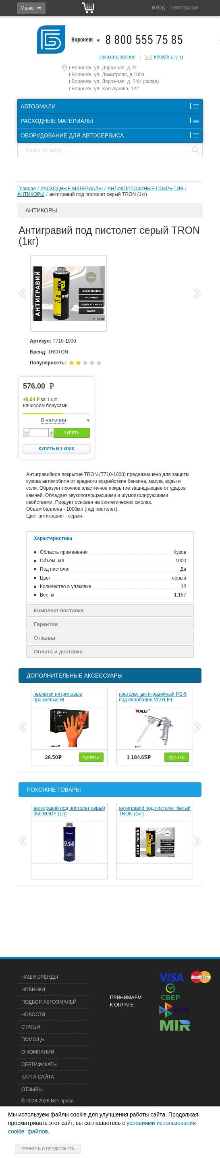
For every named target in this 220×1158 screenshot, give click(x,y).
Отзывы (44, 638)
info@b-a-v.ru (168, 57)
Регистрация (184, 7)
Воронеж (82, 39)
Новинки (33, 989)
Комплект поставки (59, 610)
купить (71, 432)
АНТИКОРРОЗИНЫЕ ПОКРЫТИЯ (146, 188)
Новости (33, 1014)
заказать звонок (117, 57)
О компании (37, 1052)
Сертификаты (39, 1064)
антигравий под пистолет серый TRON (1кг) (98, 194)
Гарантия (46, 624)
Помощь (32, 1039)
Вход (158, 7)
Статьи (30, 1027)
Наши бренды (39, 977)
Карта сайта (37, 1077)
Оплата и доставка (58, 652)
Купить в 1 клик (56, 449)
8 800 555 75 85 (144, 40)
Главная (26, 188)
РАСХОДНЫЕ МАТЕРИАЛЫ (72, 188)
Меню (27, 8)
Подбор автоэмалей (49, 1002)
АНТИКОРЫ (30, 194)
